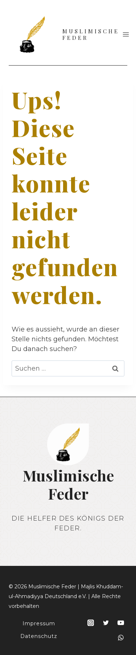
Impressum (38, 623)
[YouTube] (120, 622)
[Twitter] (105, 622)
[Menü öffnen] (126, 34)
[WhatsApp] (120, 637)
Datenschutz (38, 636)
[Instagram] (90, 622)
